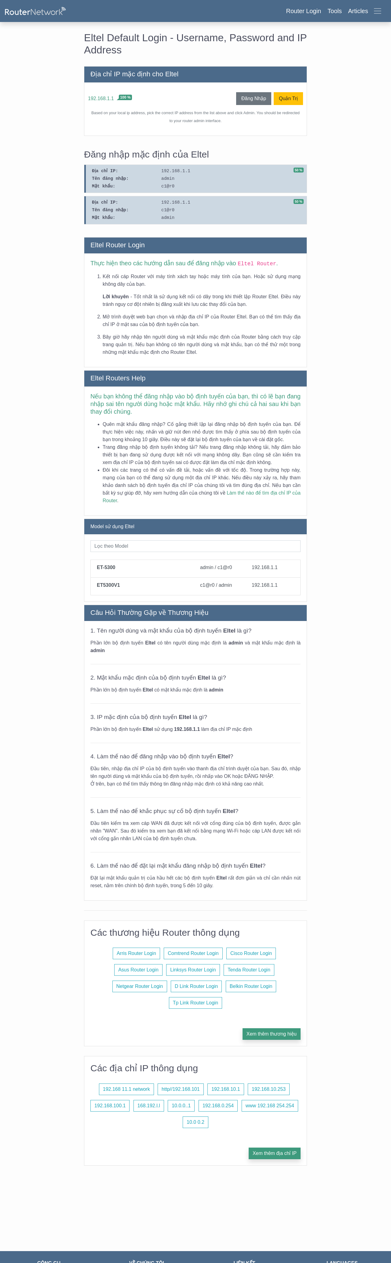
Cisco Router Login (251, 953)
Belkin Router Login (251, 986)
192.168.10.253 (269, 1089)
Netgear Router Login (139, 986)
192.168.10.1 (225, 1089)
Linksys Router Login (193, 969)
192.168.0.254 (218, 1105)
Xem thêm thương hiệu (272, 1033)
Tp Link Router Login (195, 1002)
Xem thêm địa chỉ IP (275, 1153)
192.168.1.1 (101, 98)
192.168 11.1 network (126, 1089)
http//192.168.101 (181, 1089)
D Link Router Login (196, 986)
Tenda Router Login (249, 969)
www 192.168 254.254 (270, 1105)
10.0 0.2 (195, 1122)
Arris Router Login (136, 953)
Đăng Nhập (253, 98)
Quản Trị (288, 98)
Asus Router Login (138, 969)
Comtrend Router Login (193, 953)
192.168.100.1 (110, 1105)
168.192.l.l (148, 1105)
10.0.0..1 (181, 1105)
